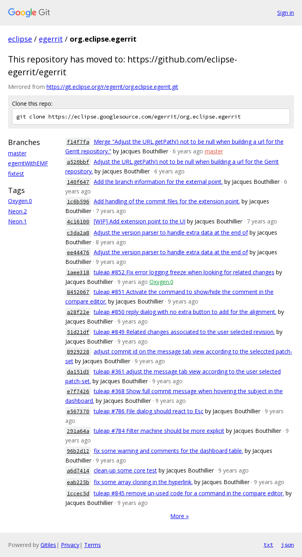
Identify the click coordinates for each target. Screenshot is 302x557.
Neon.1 (17, 221)
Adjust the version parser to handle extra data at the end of (171, 232)
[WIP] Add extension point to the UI (139, 221)
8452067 (78, 292)
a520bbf (78, 162)
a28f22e (78, 312)
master (17, 153)
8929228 (78, 351)
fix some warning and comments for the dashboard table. (168, 450)
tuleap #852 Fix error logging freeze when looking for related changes (184, 272)
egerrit (51, 39)
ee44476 (78, 252)
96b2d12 (78, 451)
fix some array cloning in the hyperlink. (143, 482)
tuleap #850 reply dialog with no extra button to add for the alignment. (185, 312)
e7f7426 (78, 391)
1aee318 (78, 272)
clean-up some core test (125, 470)
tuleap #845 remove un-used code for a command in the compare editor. (189, 493)
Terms (92, 545)
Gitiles (48, 545)
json (287, 544)
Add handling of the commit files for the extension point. (167, 201)
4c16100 (78, 221)
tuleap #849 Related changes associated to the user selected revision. (184, 332)
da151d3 (78, 371)
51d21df (78, 332)
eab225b (78, 482)
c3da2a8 (78, 232)
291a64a (78, 431)
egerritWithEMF (28, 163)
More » (179, 516)
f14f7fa (78, 142)
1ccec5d (78, 493)
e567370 (78, 411)
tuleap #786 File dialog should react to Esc (148, 411)
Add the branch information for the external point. (158, 181)
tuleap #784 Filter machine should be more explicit (159, 430)
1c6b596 (78, 201)
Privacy (70, 545)
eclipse (20, 39)
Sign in (285, 12)
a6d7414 (78, 470)
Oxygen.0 (20, 201)
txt (268, 544)
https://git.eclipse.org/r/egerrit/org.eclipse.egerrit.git (112, 86)
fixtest (16, 173)
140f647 (78, 182)
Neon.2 (17, 211)
